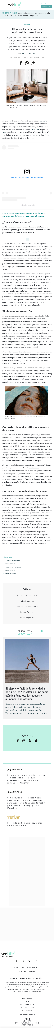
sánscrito (43, 121)
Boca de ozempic (10, 570)
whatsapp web (27, 63)
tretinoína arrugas (27, 601)
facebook (21, 62)
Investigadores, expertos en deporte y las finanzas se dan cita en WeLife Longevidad (27, 14)
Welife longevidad (10, 573)
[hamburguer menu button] (4, 5)
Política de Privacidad (27, 1008)
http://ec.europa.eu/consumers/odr (29, 992)
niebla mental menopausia (27, 606)
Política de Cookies (27, 1014)
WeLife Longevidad (27, 617)
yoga (4, 132)
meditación (34, 468)
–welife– (36, 741)
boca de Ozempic (27, 612)
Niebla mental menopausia (13, 567)
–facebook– (18, 741)
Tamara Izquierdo (28, 53)
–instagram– (24, 741)
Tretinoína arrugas (10, 564)
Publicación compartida (27, 205)
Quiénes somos (27, 971)
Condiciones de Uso (27, 1004)
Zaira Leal (35, 129)
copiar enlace (33, 63)
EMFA (27, 1001)
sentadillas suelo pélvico (27, 595)
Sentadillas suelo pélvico (12, 561)
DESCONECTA (25, 631)
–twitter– (30, 741)
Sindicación (27, 1011)
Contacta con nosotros (27, 967)
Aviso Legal (27, 998)
